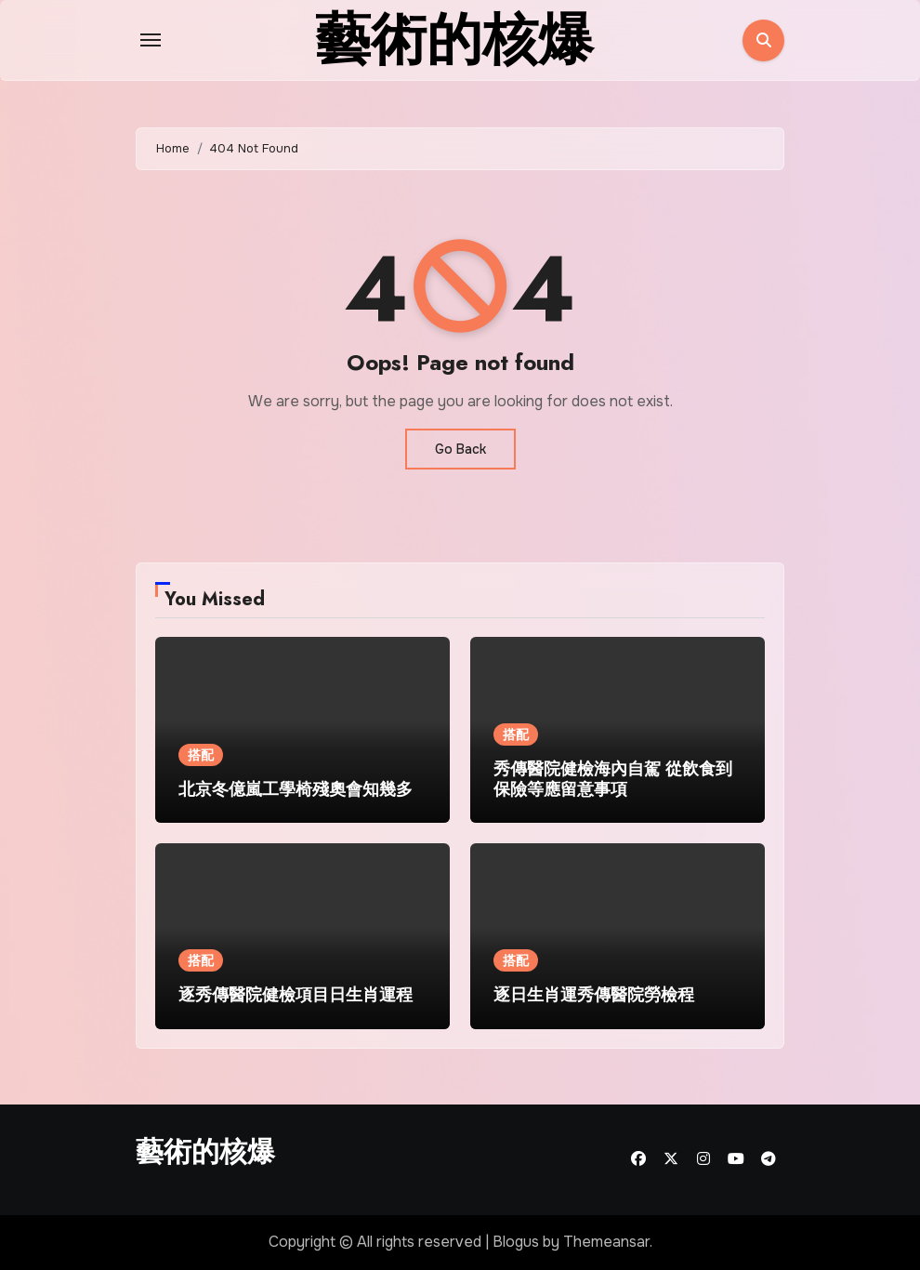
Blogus (516, 1241)
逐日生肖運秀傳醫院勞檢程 (593, 995)
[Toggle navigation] (150, 40)
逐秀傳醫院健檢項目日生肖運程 (295, 995)
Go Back (460, 449)
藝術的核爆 (205, 1151)
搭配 (201, 755)
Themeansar (606, 1241)
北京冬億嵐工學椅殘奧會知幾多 (295, 789)
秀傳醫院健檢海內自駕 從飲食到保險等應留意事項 (612, 779)
